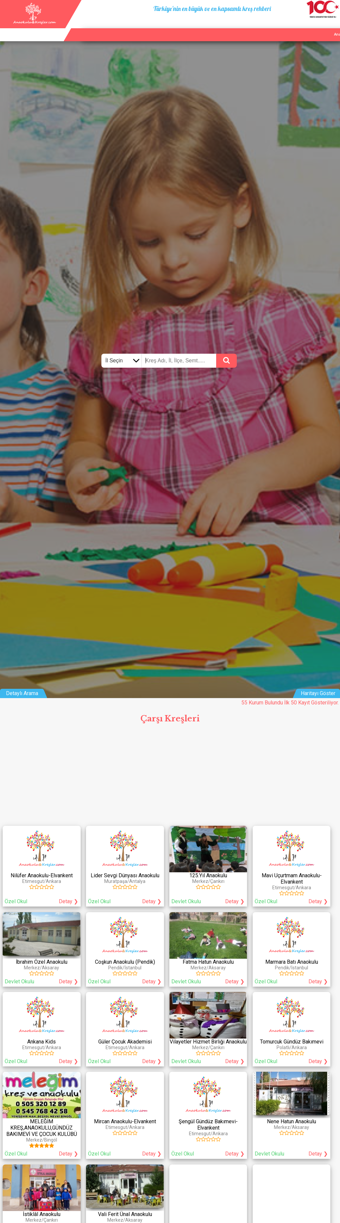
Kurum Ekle (289, 26)
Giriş (333, 26)
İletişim (313, 26)
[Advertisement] (170, 776)
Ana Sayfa (261, 26)
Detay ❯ (68, 901)
